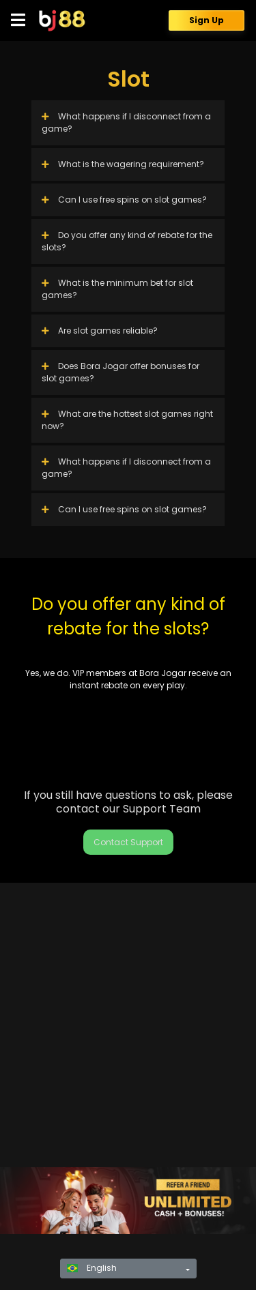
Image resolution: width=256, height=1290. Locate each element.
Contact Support (128, 842)
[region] (128, 1200)
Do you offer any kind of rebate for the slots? (127, 241)
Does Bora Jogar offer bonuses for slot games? (120, 372)
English (92, 1268)
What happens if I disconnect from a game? (126, 122)
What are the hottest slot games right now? (127, 420)
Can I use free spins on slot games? (124, 199)
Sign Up (206, 20)
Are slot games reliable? (100, 330)
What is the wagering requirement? (123, 164)
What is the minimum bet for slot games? (117, 289)
